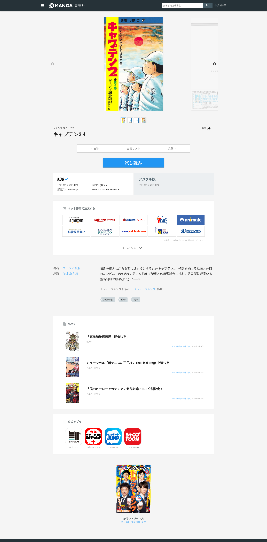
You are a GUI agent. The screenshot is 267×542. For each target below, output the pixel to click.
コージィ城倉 (71, 268)
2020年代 (108, 299)
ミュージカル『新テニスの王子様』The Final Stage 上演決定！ (129, 363)
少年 (123, 299)
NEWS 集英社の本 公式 (181, 347)
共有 (204, 128)
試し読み (133, 163)
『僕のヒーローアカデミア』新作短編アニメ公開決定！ (125, 389)
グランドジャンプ (145, 289)
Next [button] (214, 64)
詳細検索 (221, 5)
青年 (136, 299)
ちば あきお (70, 273)
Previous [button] (52, 64)
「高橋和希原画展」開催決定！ (108, 337)
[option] (133, 64)
